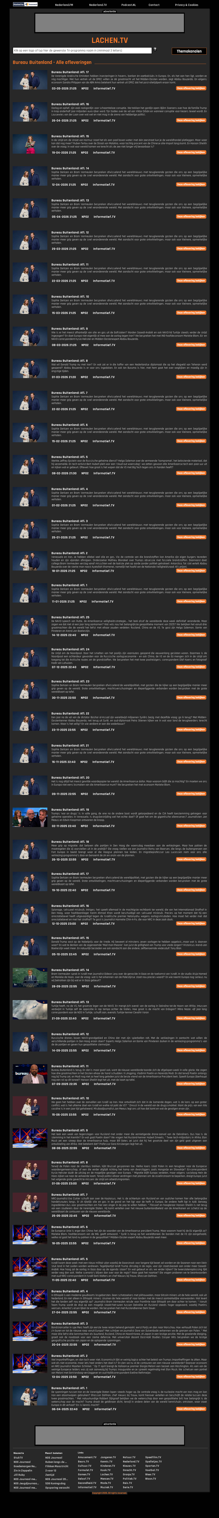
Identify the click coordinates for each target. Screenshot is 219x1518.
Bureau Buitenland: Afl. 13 (70, 200)
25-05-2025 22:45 (64, 1216)
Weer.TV (150, 1474)
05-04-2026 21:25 (64, 217)
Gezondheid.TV (87, 1483)
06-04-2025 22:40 (65, 1409)
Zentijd (49, 1475)
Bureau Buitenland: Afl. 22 (70, 713)
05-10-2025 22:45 (64, 954)
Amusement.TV (87, 1457)
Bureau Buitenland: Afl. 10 (70, 297)
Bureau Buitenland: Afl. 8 (69, 361)
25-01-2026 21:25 (64, 537)
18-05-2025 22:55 (64, 1243)
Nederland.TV (98, 5)
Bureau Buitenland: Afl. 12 (70, 232)
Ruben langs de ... (56, 1462)
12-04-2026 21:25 (64, 185)
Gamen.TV (84, 1474)
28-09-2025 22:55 (64, 986)
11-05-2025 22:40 (64, 1280)
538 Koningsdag (55, 1483)
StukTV (18, 1458)
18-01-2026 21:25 (63, 571)
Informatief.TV (104, 88)
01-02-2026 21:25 (64, 505)
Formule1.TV (85, 1470)
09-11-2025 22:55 (64, 794)
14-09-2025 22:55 (64, 1050)
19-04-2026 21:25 (64, 153)
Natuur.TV (129, 1457)
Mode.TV (105, 1483)
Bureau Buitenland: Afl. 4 (69, 489)
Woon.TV (150, 1479)
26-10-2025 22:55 (64, 859)
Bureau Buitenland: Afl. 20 (70, 778)
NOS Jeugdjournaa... (26, 1483)
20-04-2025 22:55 (64, 1345)
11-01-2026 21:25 (63, 601)
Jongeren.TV (108, 1457)
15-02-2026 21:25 (64, 441)
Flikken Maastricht (56, 1466)
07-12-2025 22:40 (64, 667)
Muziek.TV (106, 1487)
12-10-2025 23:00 (64, 924)
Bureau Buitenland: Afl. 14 (70, 168)
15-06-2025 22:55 (64, 1115)
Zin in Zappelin (23, 1470)
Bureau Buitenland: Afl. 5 (69, 457)
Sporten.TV (152, 1466)
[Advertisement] (109, 23)
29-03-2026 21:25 (64, 249)
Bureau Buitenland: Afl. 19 (70, 810)
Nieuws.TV (129, 1466)
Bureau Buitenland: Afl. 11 (69, 264)
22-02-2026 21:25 (64, 409)
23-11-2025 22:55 (64, 730)
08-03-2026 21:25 (64, 345)
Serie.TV (128, 1487)
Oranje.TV (129, 1474)
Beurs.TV (83, 1461)
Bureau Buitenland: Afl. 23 (70, 681)
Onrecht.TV (129, 1470)
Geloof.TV (84, 1479)
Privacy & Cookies (186, 5)
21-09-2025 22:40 (64, 1018)
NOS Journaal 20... (56, 1479)
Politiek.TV (129, 1479)
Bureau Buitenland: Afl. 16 (70, 104)
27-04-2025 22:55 (64, 1312)
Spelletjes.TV (153, 1461)
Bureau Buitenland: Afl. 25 (70, 617)
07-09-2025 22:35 (64, 1084)
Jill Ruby (19, 1475)
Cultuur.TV (84, 1466)
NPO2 (85, 88)
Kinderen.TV (107, 1466)
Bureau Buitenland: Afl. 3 (69, 521)
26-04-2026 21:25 (64, 120)
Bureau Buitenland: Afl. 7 (69, 393)
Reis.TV (127, 1483)
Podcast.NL (128, 5)
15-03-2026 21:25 (64, 313)
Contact (154, 5)
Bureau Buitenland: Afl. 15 (70, 136)
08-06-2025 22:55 (64, 1148)
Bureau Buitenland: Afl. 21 (70, 745)
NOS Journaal (22, 1462)
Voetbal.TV (152, 1470)
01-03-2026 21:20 (64, 377)
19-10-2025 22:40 (64, 890)
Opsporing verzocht (57, 1488)
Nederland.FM (64, 5)
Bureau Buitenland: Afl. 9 (69, 329)
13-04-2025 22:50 (64, 1377)
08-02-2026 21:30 (64, 473)
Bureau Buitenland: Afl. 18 (70, 842)
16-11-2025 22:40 (64, 762)
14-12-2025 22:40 (64, 635)
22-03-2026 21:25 (64, 281)
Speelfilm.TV (153, 1457)
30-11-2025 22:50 (64, 698)
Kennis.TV (106, 1461)
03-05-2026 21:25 (64, 88)
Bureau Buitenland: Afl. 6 (69, 425)
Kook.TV (105, 1470)
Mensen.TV (106, 1479)
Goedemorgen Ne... (25, 1466)
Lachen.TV (106, 1474)
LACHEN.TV (109, 40)
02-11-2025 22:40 (64, 826)
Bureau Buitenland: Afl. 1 (69, 585)
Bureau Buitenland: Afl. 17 (70, 72)
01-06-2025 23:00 (64, 1183)
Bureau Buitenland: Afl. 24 (70, 649)
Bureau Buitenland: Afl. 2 (69, 553)
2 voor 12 (50, 1470)
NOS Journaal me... (25, 1479)
